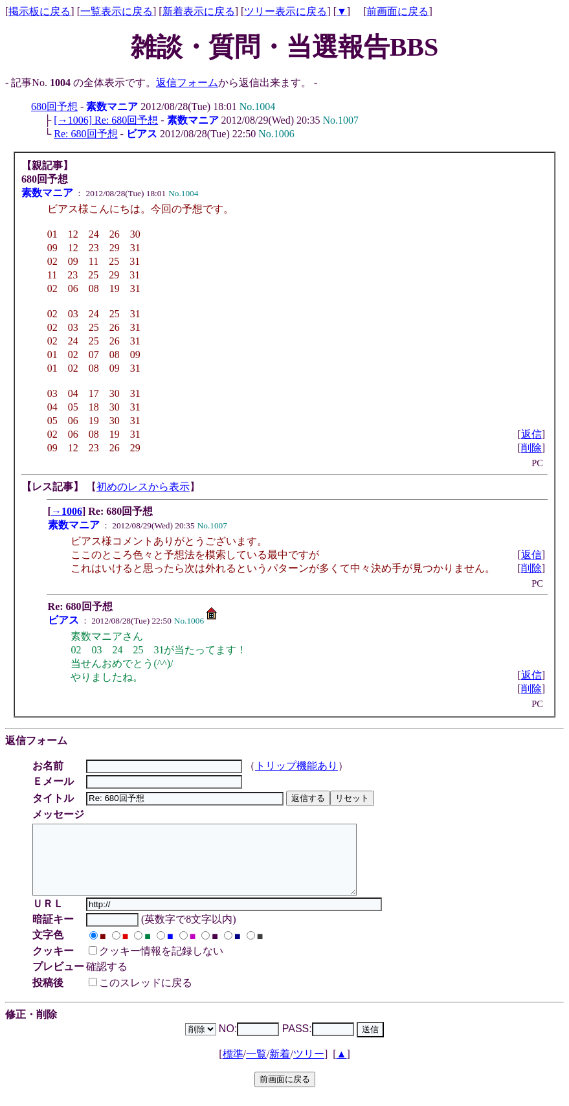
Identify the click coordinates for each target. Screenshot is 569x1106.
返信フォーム (187, 82)
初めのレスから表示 (143, 486)
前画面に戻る (397, 11)
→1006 (66, 511)
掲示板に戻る (39, 11)
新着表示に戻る (198, 11)
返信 (531, 434)
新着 (279, 1067)
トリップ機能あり (298, 765)
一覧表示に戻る (116, 11)
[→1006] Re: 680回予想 (106, 120)
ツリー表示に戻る (285, 11)
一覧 (256, 1067)
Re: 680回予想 (85, 133)
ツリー (308, 1067)
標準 (233, 1067)
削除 (531, 447)
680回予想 (54, 106)
